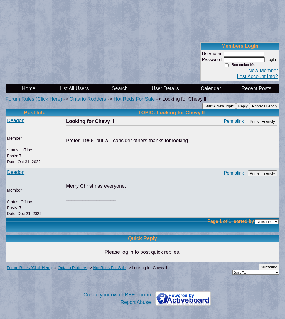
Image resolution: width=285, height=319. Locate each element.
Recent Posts (256, 88)
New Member (263, 70)
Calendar (211, 88)
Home (28, 88)
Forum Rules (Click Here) (34, 99)
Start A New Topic (219, 106)
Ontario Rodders (88, 99)
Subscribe (269, 267)
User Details (165, 88)
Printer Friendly (264, 106)
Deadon (15, 120)
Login (271, 59)
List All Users (74, 88)
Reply (243, 106)
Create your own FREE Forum (117, 295)
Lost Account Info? (257, 76)
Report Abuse (136, 302)
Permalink (234, 121)
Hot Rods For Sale (134, 99)
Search (120, 88)
